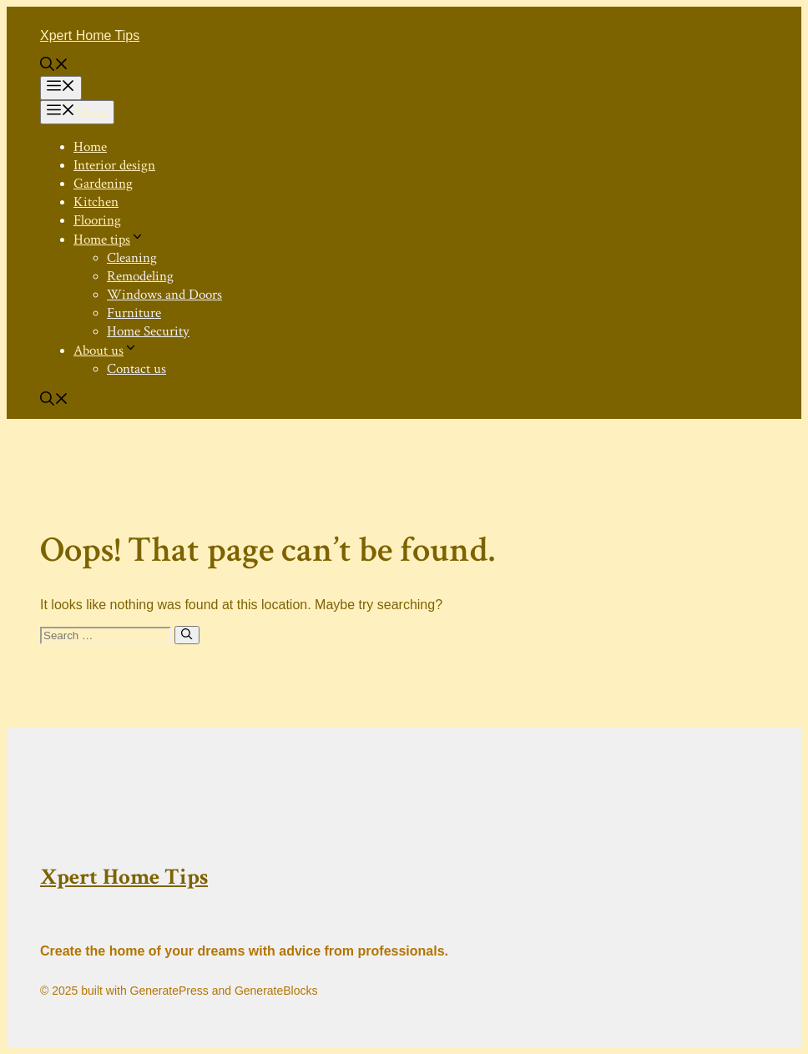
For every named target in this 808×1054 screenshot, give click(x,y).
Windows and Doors (164, 294)
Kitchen (96, 202)
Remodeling (140, 276)
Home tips (108, 239)
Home (90, 147)
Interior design (114, 165)
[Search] (186, 635)
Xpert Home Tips (89, 35)
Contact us (136, 369)
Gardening (103, 183)
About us (105, 350)
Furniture (134, 313)
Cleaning (132, 258)
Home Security (148, 331)
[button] (54, 67)
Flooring (97, 220)
